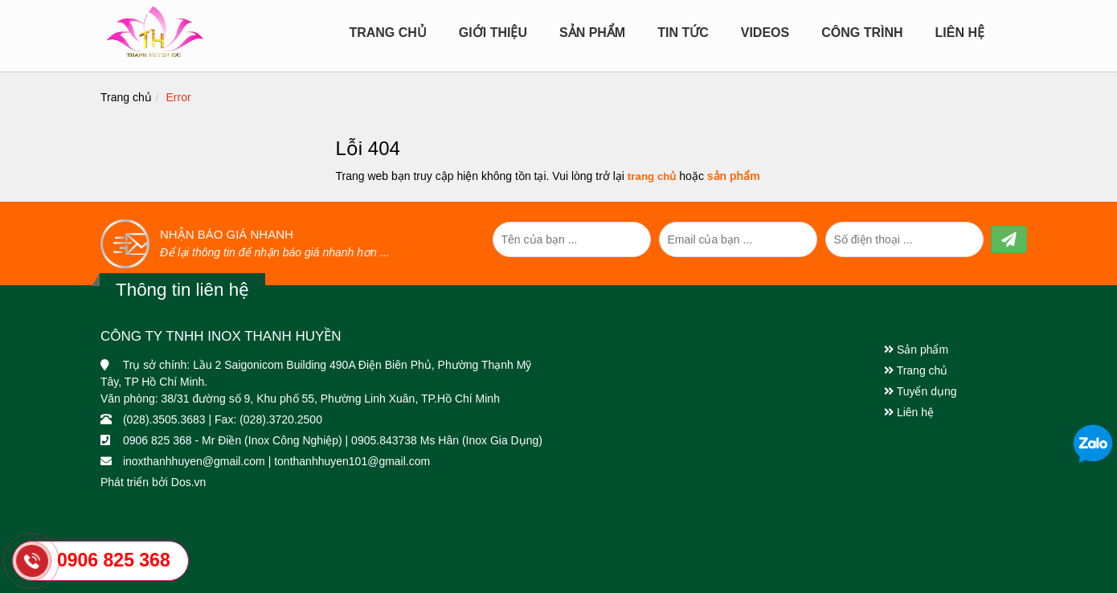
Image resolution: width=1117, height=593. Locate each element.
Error (178, 97)
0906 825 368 (113, 560)
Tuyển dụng (920, 391)
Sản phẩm (916, 349)
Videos (765, 32)
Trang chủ (387, 32)
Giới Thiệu (493, 32)
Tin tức (683, 32)
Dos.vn (189, 482)
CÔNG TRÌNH (861, 32)
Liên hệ (959, 32)
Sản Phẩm (592, 32)
